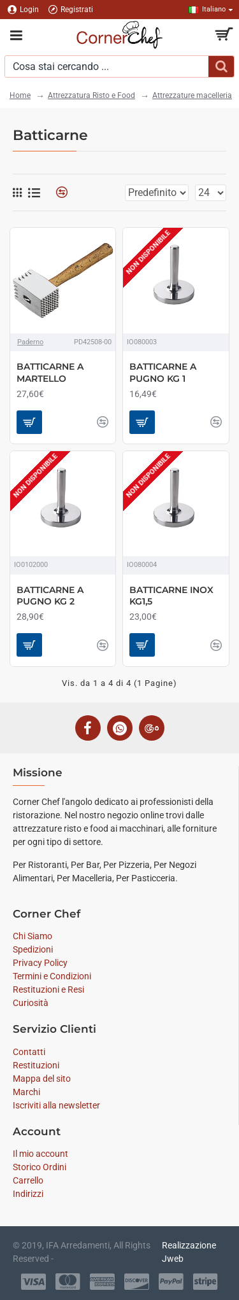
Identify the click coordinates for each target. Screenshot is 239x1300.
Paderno (30, 342)
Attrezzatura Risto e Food (91, 95)
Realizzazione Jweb (189, 1252)
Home (20, 95)
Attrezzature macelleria (192, 95)
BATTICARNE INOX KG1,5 (171, 595)
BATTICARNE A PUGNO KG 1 (162, 372)
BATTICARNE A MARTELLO (50, 372)
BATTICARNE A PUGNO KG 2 (50, 595)
